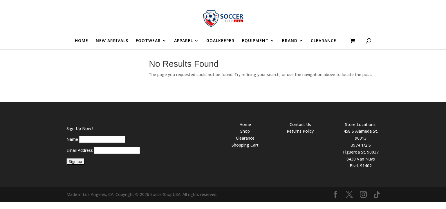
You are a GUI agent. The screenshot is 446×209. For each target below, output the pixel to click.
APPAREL (183, 41)
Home (245, 124)
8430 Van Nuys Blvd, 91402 (360, 162)
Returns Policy (300, 131)
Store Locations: (360, 124)
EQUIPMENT (255, 41)
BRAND (289, 41)
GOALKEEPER (220, 41)
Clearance (245, 138)
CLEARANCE (323, 41)
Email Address (79, 150)
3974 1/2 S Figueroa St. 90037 (361, 148)
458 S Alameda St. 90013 (361, 134)
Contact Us (300, 124)
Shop (245, 131)
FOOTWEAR (148, 41)
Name (72, 139)
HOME (81, 41)
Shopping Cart (245, 145)
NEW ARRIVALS (112, 41)
